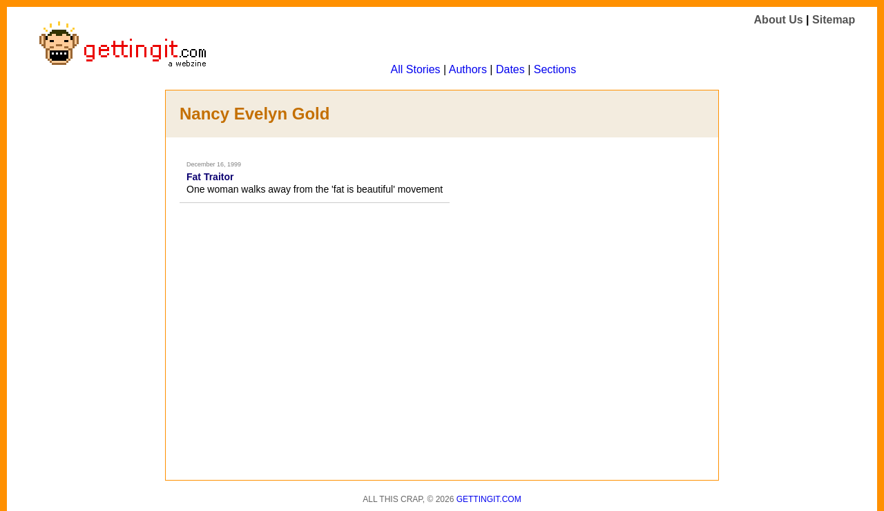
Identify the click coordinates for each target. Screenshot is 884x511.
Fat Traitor (209, 176)
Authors (468, 69)
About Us (778, 20)
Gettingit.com (489, 499)
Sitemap (833, 20)
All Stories (416, 69)
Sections (555, 69)
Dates (510, 69)
